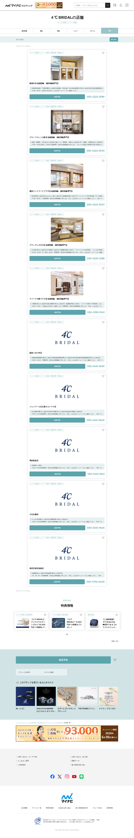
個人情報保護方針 (81, 808)
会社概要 (24, 808)
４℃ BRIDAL (58, 722)
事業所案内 (50, 808)
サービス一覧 (36, 808)
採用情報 (110, 808)
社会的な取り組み (64, 808)
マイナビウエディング (22, 722)
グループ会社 (97, 808)
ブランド (50, 722)
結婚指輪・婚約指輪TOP (38, 722)
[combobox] (90, 5)
